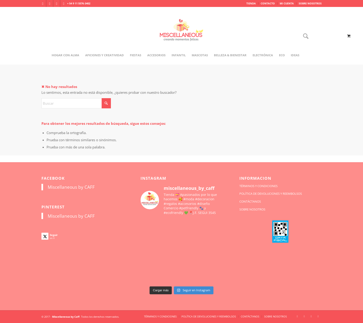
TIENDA (251, 3)
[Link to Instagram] (42, 3)
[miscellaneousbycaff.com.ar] (181, 35)
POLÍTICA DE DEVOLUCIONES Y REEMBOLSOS (270, 193)
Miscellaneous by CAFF (71, 187)
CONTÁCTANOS (250, 201)
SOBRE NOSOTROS (310, 3)
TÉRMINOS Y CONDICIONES (258, 186)
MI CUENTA (287, 3)
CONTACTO (268, 3)
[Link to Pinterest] (63, 3)
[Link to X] (56, 3)
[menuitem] (251, 3)
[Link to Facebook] (49, 3)
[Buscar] (304, 36)
